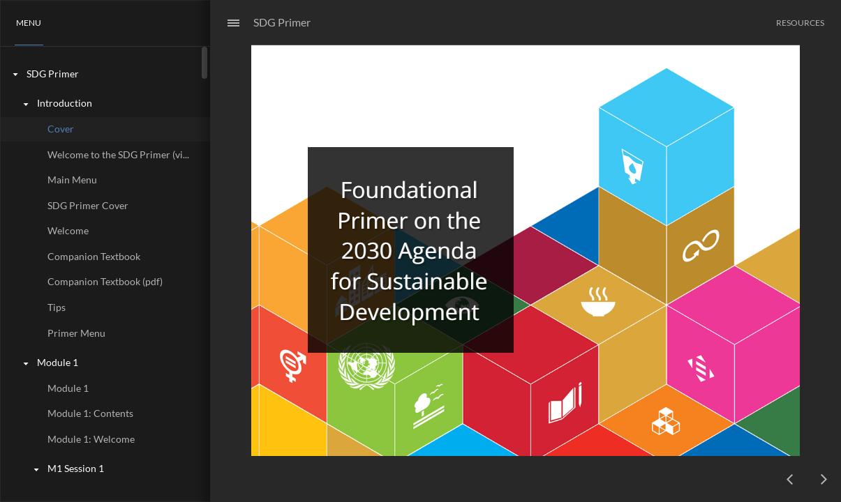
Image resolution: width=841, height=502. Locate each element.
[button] (28, 23)
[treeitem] (105, 73)
